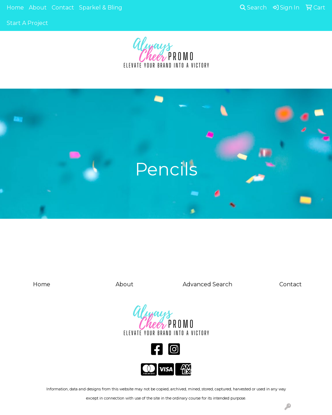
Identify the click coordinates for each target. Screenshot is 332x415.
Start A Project (27, 23)
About (38, 7)
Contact (63, 7)
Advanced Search (207, 284)
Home (15, 7)
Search (253, 7)
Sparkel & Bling (100, 7)
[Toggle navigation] (11, 81)
